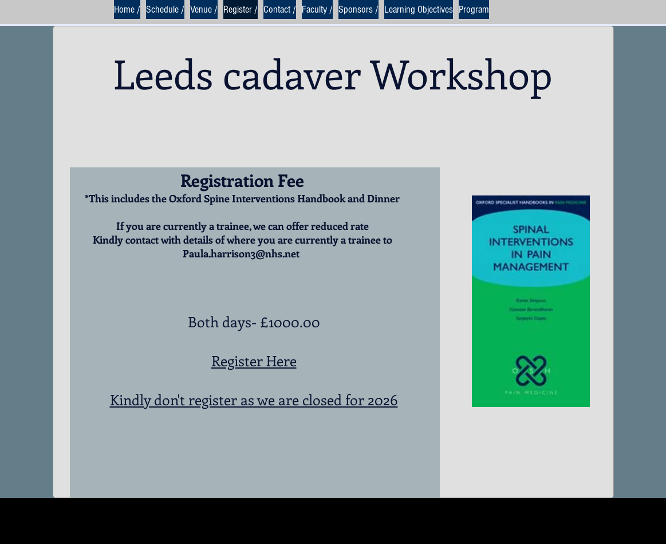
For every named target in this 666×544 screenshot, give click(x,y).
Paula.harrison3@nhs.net (241, 253)
